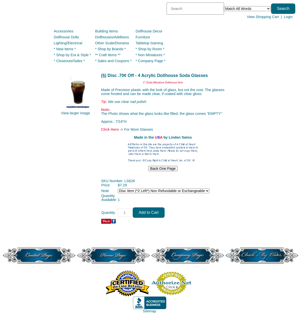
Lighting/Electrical (68, 43)
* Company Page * (151, 61)
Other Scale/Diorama (112, 43)
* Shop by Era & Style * (72, 55)
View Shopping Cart (263, 17)
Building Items (106, 31)
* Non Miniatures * (150, 55)
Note (105, 191)
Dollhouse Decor (149, 31)
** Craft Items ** (108, 55)
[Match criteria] (247, 8)
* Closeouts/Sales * (69, 61)
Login (288, 17)
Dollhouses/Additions (112, 37)
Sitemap (149, 311)
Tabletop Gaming (149, 43)
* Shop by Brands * (110, 49)
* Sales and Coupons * (113, 61)
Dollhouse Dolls (66, 37)
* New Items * (65, 49)
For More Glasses (138, 129)
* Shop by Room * (150, 49)
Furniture (143, 37)
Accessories (63, 31)
